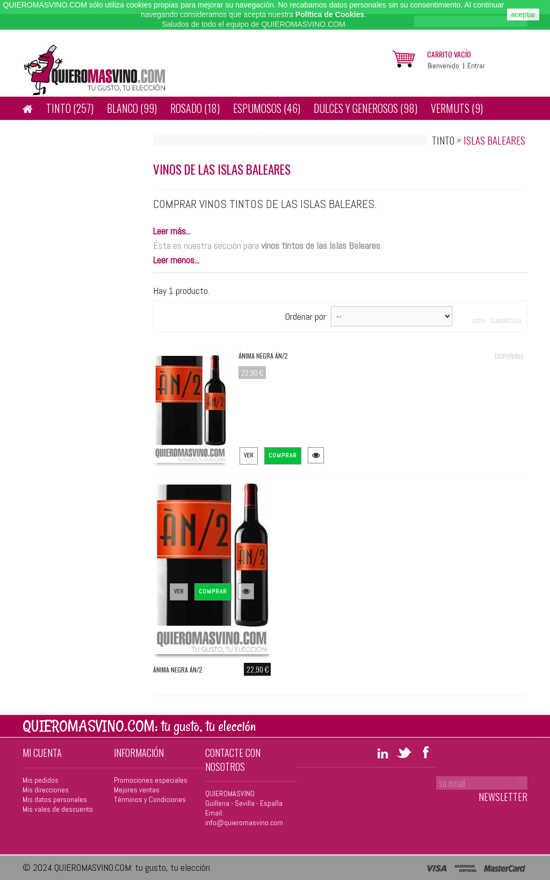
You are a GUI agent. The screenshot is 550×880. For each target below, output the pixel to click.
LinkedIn (382, 752)
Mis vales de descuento (58, 809)
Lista (478, 321)
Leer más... (172, 231)
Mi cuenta (42, 753)
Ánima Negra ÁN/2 (263, 355)
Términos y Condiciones (150, 799)
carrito (449, 54)
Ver (249, 455)
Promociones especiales (150, 780)
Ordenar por (305, 316)
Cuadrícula (506, 321)
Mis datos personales (55, 799)
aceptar (523, 14)
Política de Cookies (329, 14)
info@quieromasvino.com (244, 822)
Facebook (425, 752)
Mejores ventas (137, 790)
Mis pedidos (41, 780)
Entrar (476, 66)
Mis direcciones (46, 790)
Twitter (404, 752)
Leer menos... (176, 260)
